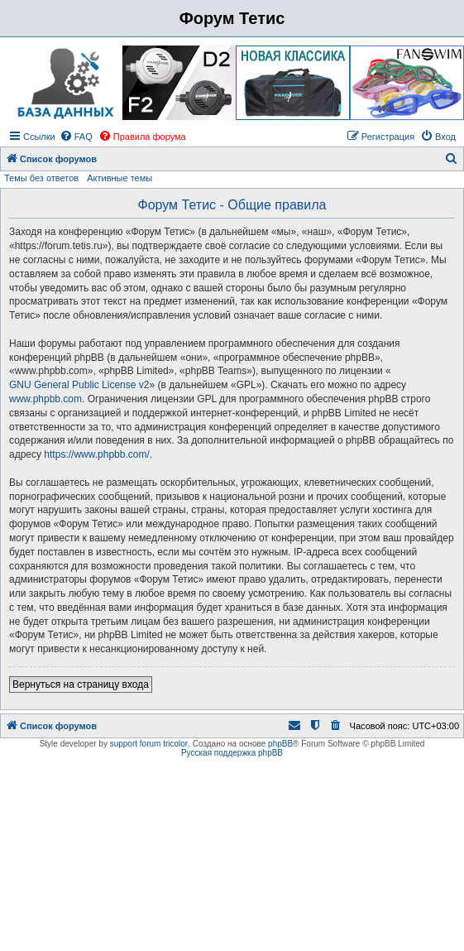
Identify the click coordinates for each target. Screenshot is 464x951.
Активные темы (119, 178)
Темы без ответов (41, 178)
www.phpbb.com (45, 399)
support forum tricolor (149, 743)
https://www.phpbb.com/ (96, 454)
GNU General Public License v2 (79, 385)
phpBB (280, 743)
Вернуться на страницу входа (80, 684)
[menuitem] (76, 136)
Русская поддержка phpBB (232, 752)
